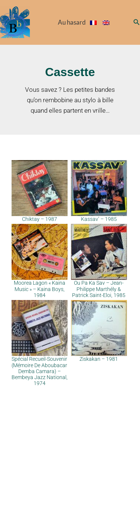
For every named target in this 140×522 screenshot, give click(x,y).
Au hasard (72, 22)
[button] (136, 22)
